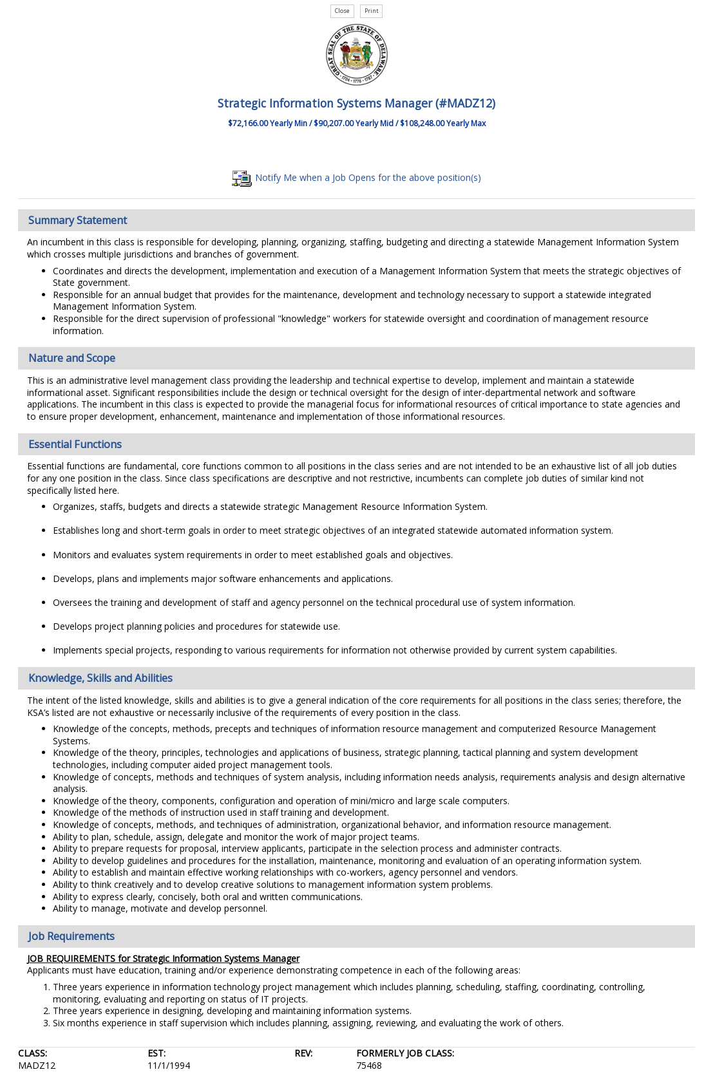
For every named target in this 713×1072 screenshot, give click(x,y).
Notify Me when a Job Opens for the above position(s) (356, 177)
